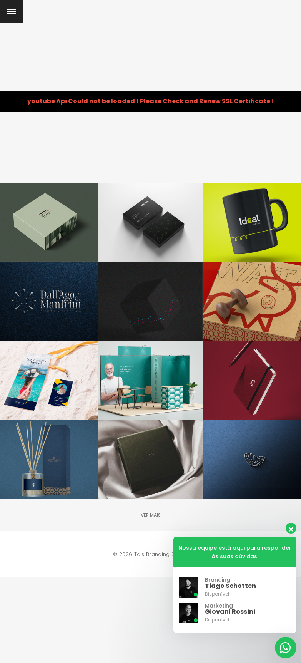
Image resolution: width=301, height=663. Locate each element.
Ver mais (151, 515)
